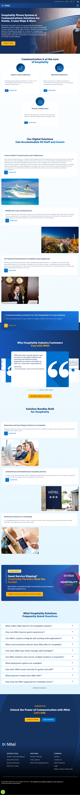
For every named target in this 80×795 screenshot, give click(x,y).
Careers (56, 756)
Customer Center (59, 1)
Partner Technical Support (16, 756)
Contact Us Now (32, 719)
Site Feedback (34, 781)
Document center (13, 760)
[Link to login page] (73, 1)
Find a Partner (48, 719)
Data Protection (59, 763)
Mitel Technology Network (39, 763)
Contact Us (58, 760)
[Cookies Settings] (3, 792)
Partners (67, 1)
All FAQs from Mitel (39, 688)
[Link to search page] (71, 1)
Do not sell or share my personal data (10, 783)
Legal (56, 766)
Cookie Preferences (58, 781)
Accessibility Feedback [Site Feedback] (45, 781)
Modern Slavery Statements (63, 769)
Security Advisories (13, 763)
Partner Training (35, 756)
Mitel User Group (13, 766)
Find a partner (35, 760)
